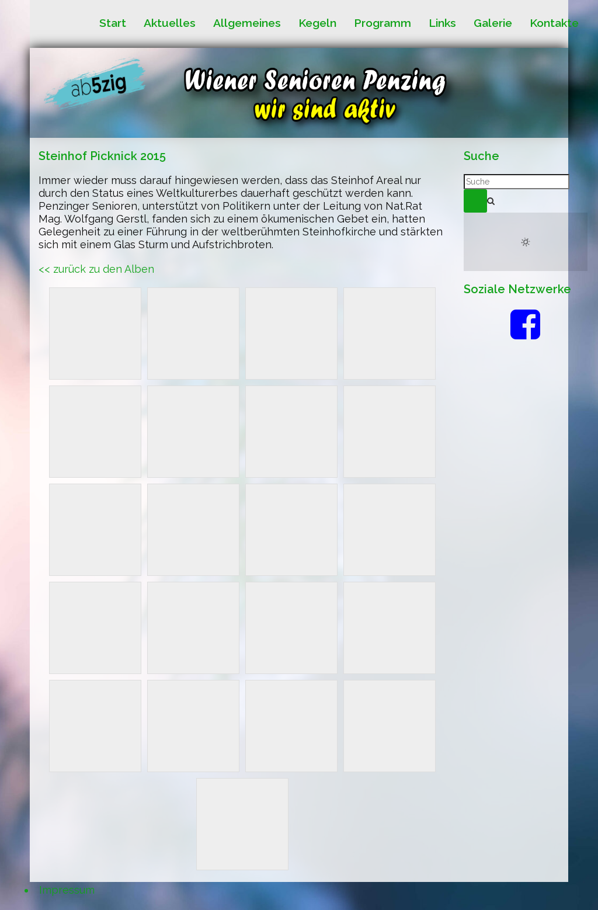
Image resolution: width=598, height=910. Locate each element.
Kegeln (317, 23)
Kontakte (554, 23)
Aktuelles (170, 23)
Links (442, 23)
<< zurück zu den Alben (96, 269)
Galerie (493, 23)
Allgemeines (247, 23)
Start (112, 23)
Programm (382, 23)
